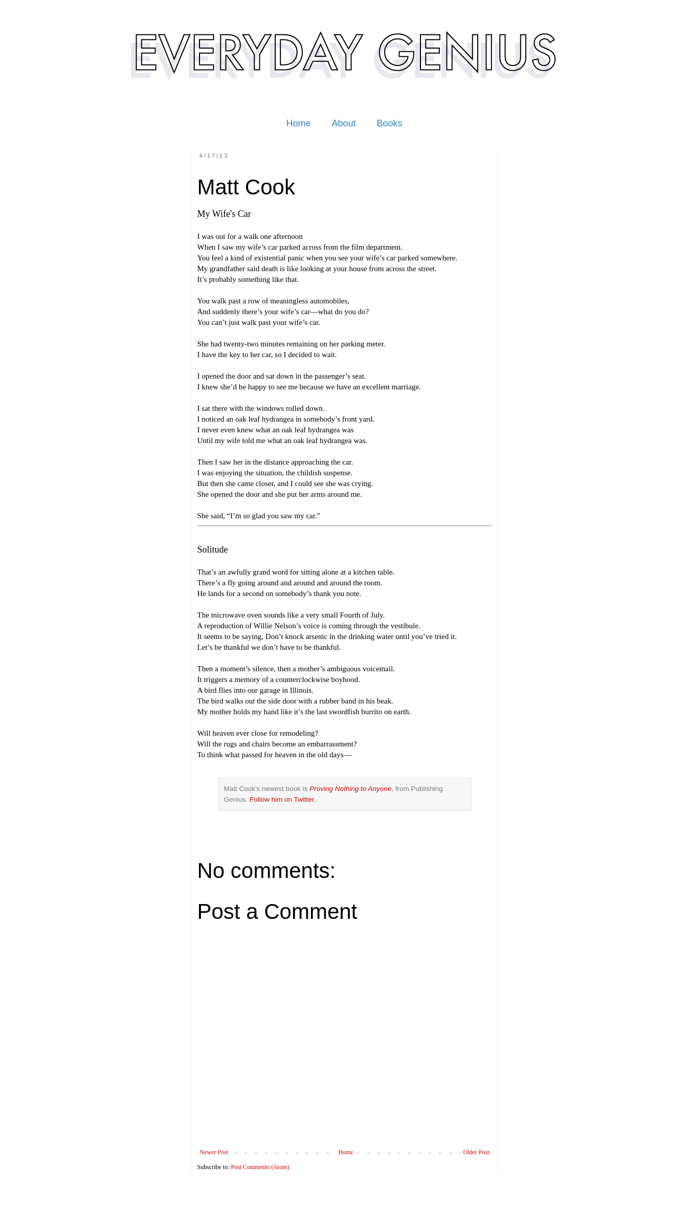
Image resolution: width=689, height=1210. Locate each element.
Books (390, 123)
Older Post (476, 1152)
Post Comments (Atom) (260, 1167)
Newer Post (214, 1152)
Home (298, 123)
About (343, 123)
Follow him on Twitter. (283, 799)
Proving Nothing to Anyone (350, 789)
